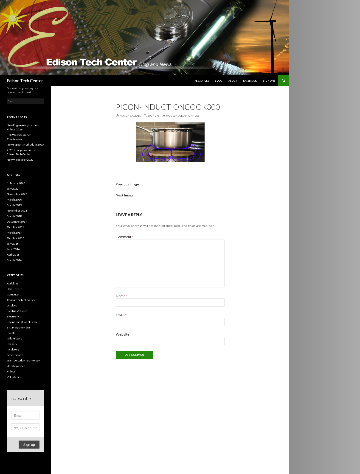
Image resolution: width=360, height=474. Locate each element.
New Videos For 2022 (20, 159)
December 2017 (17, 221)
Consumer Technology (21, 300)
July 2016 (13, 243)
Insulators (13, 349)
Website (122, 334)
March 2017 (14, 232)
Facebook (250, 80)
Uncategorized (16, 366)
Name (122, 295)
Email (121, 315)
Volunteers (14, 377)
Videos (11, 371)
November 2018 (17, 210)
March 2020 (14, 199)
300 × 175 (153, 115)
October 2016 (15, 238)
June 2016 (13, 249)
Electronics (14, 316)
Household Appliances (182, 115)
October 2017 (15, 227)
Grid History (14, 338)
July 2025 (13, 188)
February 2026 (16, 183)
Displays (12, 305)
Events (11, 333)
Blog (218, 80)
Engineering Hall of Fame (22, 322)
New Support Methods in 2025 (25, 144)
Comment (125, 236)
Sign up (29, 444)
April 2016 (13, 254)
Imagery (12, 344)
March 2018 (14, 216)
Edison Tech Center (25, 80)
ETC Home (269, 80)
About (232, 80)
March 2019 (14, 205)
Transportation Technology (23, 360)
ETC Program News (19, 327)
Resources (201, 80)
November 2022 (17, 194)
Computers (14, 294)
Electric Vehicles (17, 311)
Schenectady (15, 355)
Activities (12, 283)
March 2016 (14, 260)
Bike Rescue (14, 289)
